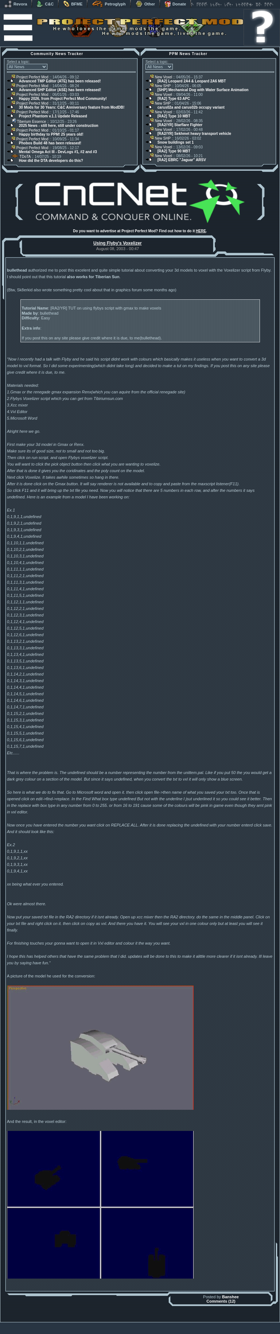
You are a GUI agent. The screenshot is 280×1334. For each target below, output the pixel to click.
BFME (72, 4)
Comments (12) (220, 1301)
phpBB (181, 1324)
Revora (15, 4)
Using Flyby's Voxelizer (117, 243)
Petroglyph (108, 4)
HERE (201, 231)
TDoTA (21, 157)
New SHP (160, 86)
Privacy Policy (178, 1332)
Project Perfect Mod (29, 77)
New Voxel (161, 77)
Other (145, 4)
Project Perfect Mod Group (136, 1328)
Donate (175, 4)
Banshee (230, 1297)
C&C (45, 4)
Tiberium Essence (28, 122)
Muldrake (107, 1324)
